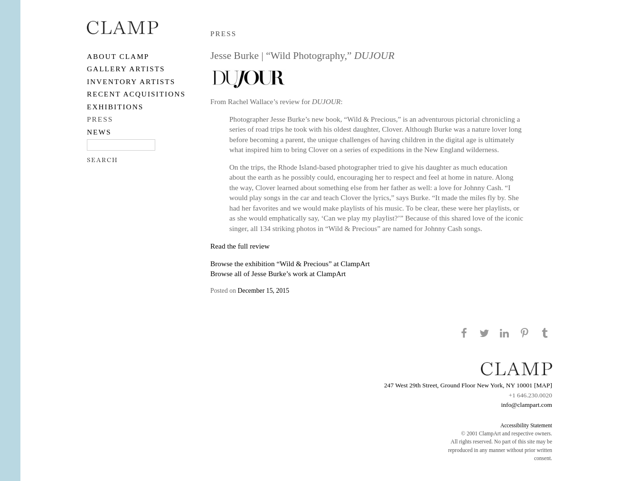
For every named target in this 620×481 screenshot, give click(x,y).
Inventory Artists (131, 81)
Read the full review (240, 246)
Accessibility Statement (526, 425)
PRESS (100, 119)
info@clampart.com (526, 404)
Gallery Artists (126, 69)
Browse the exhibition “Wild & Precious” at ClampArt (290, 264)
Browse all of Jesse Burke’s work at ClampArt (278, 273)
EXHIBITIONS (115, 107)
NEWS (99, 132)
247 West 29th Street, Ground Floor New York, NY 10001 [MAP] (468, 385)
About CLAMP (118, 56)
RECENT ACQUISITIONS (136, 94)
